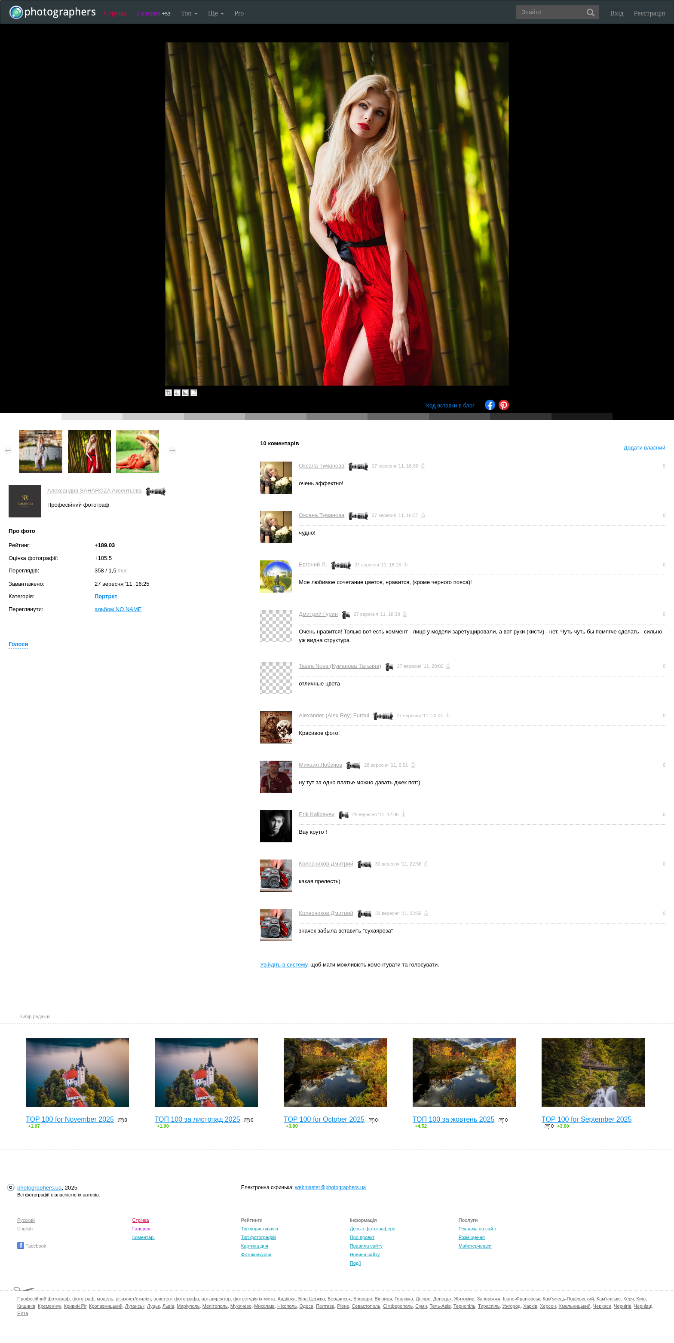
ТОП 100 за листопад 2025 (197, 1119)
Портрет (106, 596)
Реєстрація (649, 13)
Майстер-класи (475, 1245)
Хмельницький (574, 1306)
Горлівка (404, 1298)
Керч (628, 1298)
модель (105, 1298)
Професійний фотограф (43, 1298)
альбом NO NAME (118, 609)
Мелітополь (215, 1306)
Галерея (154, 13)
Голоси (18, 644)
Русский (26, 1220)
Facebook (31, 1245)
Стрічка (115, 13)
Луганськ (134, 1306)
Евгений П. (313, 564)
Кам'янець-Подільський (568, 1298)
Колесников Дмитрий (326, 863)
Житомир (464, 1298)
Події (355, 1263)
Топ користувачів (259, 1228)
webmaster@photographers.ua (330, 1187)
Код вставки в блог (450, 405)
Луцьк (153, 1306)
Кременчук (49, 1306)
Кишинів (26, 1306)
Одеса (306, 1306)
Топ (189, 13)
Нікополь (287, 1306)
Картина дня (254, 1245)
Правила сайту (366, 1245)
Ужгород (511, 1306)
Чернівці (643, 1306)
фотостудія (245, 1298)
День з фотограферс (372, 1228)
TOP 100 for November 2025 (70, 1119)
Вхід (617, 13)
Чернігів (622, 1306)
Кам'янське (609, 1298)
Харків (530, 1306)
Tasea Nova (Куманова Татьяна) (340, 666)
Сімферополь (398, 1306)
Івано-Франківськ (521, 1298)
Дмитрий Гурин (318, 614)
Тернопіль (464, 1306)
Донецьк (442, 1298)
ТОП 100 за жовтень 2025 (453, 1119)
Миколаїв (264, 1306)
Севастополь (366, 1306)
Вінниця (383, 1298)
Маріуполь (188, 1306)
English (25, 1228)
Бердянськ (339, 1298)
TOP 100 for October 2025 (324, 1119)
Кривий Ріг (75, 1306)
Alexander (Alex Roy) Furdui (334, 715)
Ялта (22, 1313)
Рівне (343, 1306)
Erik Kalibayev (316, 814)
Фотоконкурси (256, 1254)
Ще (216, 13)
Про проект (362, 1237)
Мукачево (240, 1306)
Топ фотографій (258, 1237)
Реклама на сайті (477, 1228)
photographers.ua (39, 1187)
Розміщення (472, 1237)
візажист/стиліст (133, 1298)
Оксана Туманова (321, 465)
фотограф (83, 1298)
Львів (168, 1306)
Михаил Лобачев (320, 765)
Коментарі (143, 1237)
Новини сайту (365, 1254)
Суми (421, 1306)
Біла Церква (311, 1298)
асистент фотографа (176, 1298)
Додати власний (644, 447)
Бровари (362, 1298)
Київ (641, 1298)
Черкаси (602, 1306)
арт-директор (216, 1298)
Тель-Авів (439, 1306)
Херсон (548, 1306)
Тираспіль (489, 1306)
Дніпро (423, 1298)
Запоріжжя (488, 1298)
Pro (239, 13)
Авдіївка (287, 1298)
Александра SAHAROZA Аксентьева (94, 490)
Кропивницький (106, 1306)
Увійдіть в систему (283, 964)
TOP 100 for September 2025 (586, 1119)
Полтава (325, 1306)
